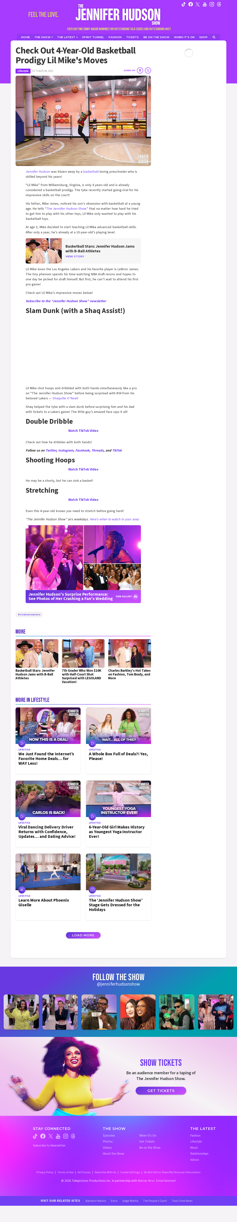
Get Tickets (161, 1091)
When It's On (147, 1136)
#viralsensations (29, 614)
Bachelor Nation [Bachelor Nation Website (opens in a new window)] (96, 1201)
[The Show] (43, 37)
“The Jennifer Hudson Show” (66, 208)
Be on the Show (149, 1148)
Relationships (199, 1154)
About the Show (113, 1154)
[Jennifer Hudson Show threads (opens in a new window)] (73, 1136)
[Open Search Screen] (214, 37)
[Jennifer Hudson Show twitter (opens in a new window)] (198, 4)
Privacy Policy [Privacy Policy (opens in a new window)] (44, 1172)
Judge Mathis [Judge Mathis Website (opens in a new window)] (130, 1201)
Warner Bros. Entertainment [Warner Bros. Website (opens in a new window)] (157, 1180)
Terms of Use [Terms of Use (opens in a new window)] (65, 1172)
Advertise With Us (105, 1172)
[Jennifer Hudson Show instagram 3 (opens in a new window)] (99, 1012)
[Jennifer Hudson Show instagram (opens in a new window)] (212, 4)
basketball (90, 171)
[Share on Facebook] (140, 70)
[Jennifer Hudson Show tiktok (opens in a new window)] (184, 4)
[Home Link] (118, 14)
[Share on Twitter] (148, 70)
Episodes (109, 1136)
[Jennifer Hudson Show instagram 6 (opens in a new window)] (215, 1012)
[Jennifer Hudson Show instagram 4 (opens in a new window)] (138, 1012)
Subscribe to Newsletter (49, 1145)
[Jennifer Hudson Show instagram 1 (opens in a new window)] (21, 1012)
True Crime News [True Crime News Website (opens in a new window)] (182, 1201)
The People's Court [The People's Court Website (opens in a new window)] (155, 1201)
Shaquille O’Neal (65, 398)
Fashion (195, 1136)
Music (194, 1148)
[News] (67, 37)
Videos (107, 1148)
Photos (108, 1141)
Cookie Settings (130, 1172)
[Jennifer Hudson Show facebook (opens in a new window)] (190, 4)
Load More (83, 935)
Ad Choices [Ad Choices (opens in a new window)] (84, 1172)
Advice (194, 1160)
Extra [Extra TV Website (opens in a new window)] (114, 1201)
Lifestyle (23, 71)
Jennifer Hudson (38, 171)
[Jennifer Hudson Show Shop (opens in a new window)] (203, 37)
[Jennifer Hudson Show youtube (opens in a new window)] (205, 4)
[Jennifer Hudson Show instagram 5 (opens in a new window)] (176, 1012)
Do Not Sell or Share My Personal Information (172, 1172)
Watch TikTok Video (83, 430)
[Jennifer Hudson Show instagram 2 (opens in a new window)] (60, 1012)
